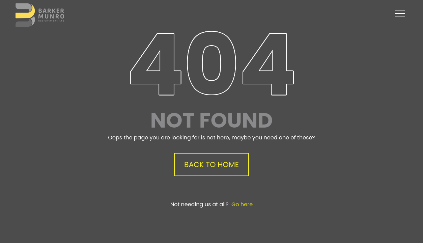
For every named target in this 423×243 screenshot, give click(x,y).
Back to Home (211, 164)
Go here (242, 204)
